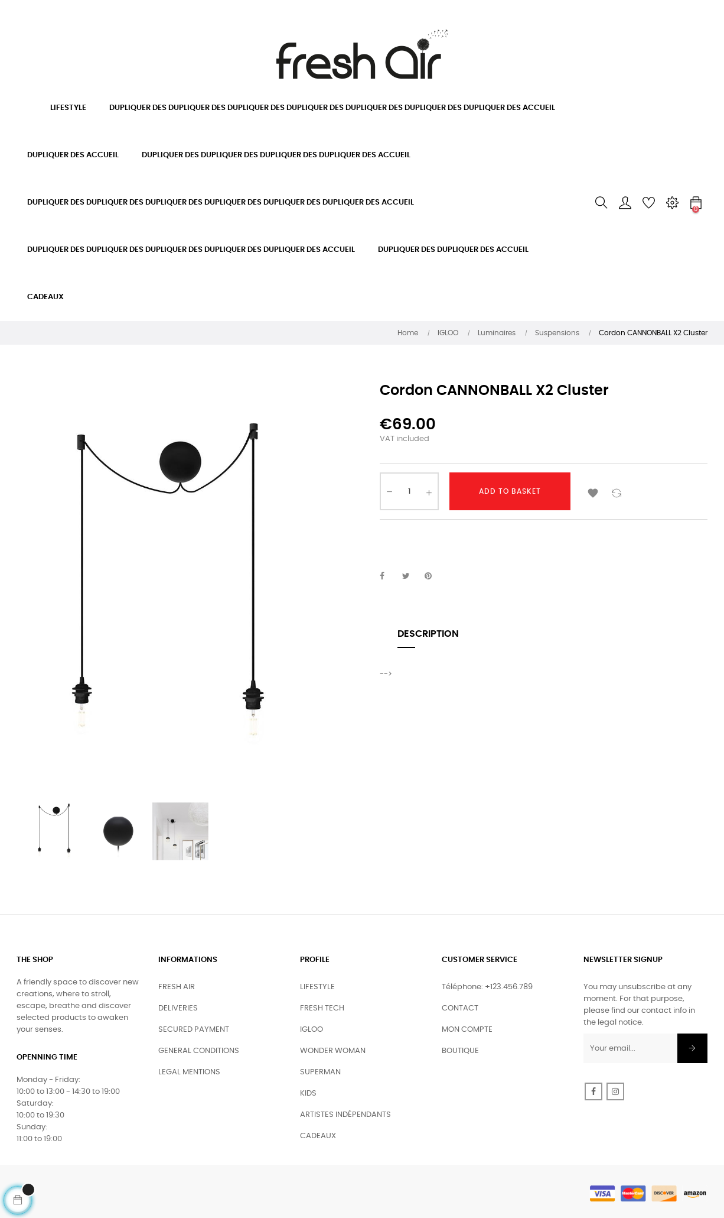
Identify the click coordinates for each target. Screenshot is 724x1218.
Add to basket (510, 491)
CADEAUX (318, 1136)
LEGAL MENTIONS (189, 1072)
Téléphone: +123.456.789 (487, 987)
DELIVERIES (178, 1008)
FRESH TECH (322, 1008)
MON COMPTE (467, 1030)
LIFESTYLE (317, 987)
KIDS (308, 1093)
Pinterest (433, 576)
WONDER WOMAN (333, 1051)
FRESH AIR (176, 987)
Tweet (411, 576)
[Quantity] (409, 491)
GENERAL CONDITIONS (198, 1051)
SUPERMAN (320, 1072)
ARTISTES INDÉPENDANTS (345, 1115)
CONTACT (460, 1008)
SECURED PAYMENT (193, 1030)
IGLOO (311, 1030)
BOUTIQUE (460, 1051)
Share (388, 576)
